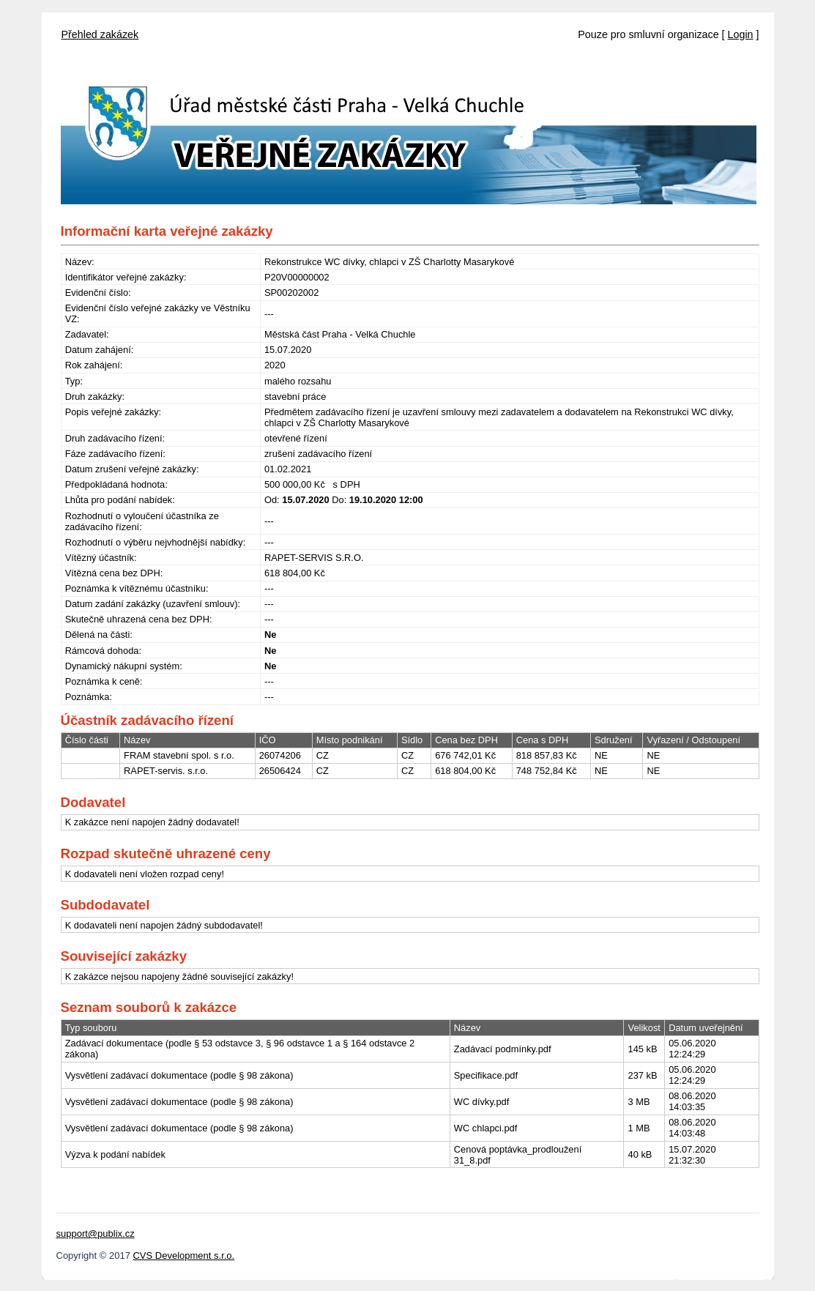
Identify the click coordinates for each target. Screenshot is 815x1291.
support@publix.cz (95, 1233)
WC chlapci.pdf (485, 1128)
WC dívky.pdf (482, 1101)
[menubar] (100, 30)
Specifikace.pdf (486, 1075)
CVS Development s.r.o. (183, 1255)
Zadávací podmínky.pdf (502, 1048)
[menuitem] (100, 30)
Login (740, 34)
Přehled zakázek (100, 34)
